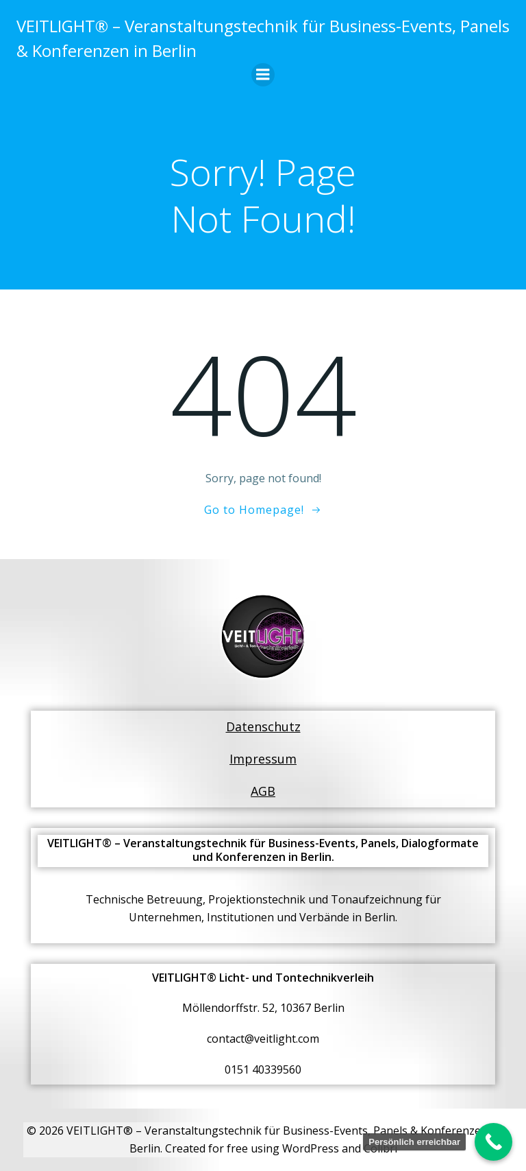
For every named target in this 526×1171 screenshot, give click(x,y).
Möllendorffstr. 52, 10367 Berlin (263, 1007)
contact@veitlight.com (263, 1038)
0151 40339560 (263, 1069)
